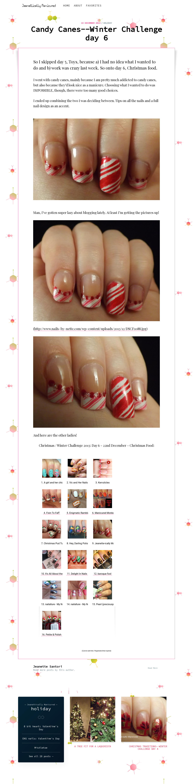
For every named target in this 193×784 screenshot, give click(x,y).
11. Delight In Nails (77, 573)
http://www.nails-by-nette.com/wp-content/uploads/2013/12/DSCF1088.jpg (90, 328)
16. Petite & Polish (51, 634)
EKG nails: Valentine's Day (41, 738)
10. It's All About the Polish (55, 573)
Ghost (172, 773)
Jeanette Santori (47, 666)
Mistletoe (41, 747)
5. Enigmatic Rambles (78, 513)
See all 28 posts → (41, 756)
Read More (152, 668)
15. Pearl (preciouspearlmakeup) (110, 604)
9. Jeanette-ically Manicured (107, 543)
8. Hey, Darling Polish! (78, 543)
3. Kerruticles (102, 482)
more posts (47, 669)
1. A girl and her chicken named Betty (61, 482)
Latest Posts (158, 773)
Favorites (93, 5)
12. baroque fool (102, 573)
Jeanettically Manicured (32, 773)
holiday (107, 23)
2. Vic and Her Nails (77, 482)
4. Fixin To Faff (51, 513)
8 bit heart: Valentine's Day (41, 728)
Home (66, 5)
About (78, 5)
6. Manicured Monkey (104, 513)
